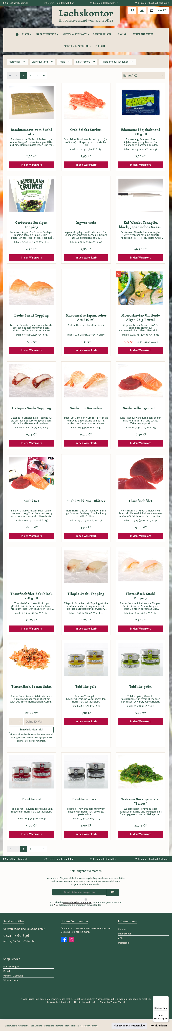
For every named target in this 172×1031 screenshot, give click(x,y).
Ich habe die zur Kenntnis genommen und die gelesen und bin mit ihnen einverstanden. (86, 904)
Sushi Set (31, 501)
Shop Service (11, 960)
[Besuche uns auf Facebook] (64, 940)
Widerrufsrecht (11, 981)
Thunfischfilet (140, 501)
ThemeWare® (118, 1003)
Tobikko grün (140, 687)
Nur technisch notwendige (129, 1025)
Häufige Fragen (11, 968)
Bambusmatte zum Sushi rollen (31, 132)
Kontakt (7, 972)
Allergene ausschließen (118, 61)
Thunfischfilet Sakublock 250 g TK (31, 596)
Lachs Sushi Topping (31, 316)
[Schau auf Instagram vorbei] (71, 940)
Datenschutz (124, 935)
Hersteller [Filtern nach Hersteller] (17, 61)
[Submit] (113, 894)
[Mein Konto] (142, 10)
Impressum (124, 944)
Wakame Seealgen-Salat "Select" (140, 803)
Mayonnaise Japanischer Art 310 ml (86, 318)
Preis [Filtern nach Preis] (64, 61)
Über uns (122, 930)
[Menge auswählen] (16, 721)
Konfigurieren (158, 1025)
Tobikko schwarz (86, 801)
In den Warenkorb (31, 164)
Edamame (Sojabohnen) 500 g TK (140, 132)
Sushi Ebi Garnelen (86, 408)
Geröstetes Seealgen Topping (31, 225)
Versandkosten (78, 1000)
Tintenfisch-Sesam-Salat (31, 687)
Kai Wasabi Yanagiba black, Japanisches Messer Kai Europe (140, 225)
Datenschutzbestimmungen (32, 742)
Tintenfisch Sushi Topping (140, 596)
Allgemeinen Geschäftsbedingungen (30, 738)
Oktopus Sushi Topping (31, 408)
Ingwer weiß (86, 223)
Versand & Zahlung (13, 977)
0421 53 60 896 (16, 937)
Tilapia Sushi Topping (86, 594)
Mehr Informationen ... (89, 1026)
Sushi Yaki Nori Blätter (86, 501)
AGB (56, 906)
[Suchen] (132, 10)
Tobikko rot (31, 801)
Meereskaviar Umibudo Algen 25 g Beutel (140, 318)
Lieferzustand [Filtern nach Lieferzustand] (42, 61)
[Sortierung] (143, 75)
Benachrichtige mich (31, 729)
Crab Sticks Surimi (86, 130)
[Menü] (167, 998)
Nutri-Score (85, 61)
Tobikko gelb (86, 687)
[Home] (17, 34)
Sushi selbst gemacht (140, 408)
